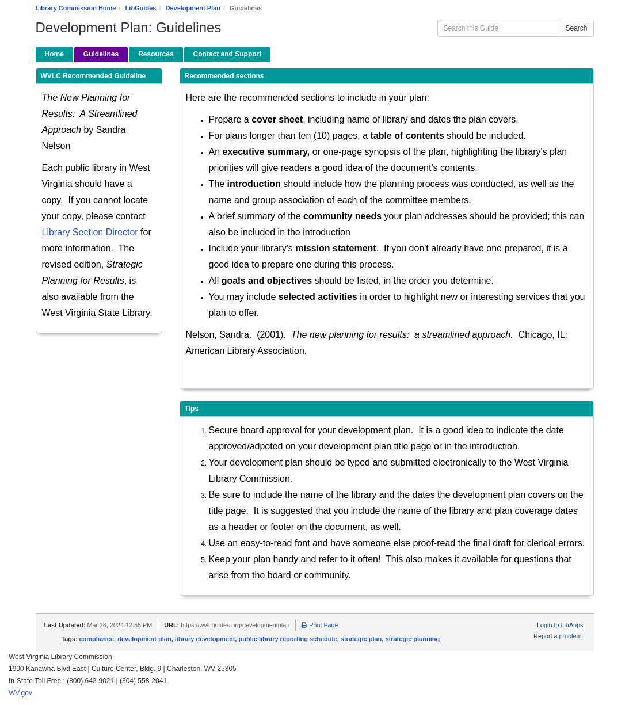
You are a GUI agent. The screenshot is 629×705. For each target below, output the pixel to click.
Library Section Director (90, 232)
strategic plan (361, 638)
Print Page (320, 625)
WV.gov (20, 693)
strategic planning (412, 638)
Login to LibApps (560, 625)
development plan (144, 638)
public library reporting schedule (287, 638)
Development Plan (193, 8)
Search (576, 28)
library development (205, 638)
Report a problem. (558, 635)
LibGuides (141, 8)
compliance (97, 638)
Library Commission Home (76, 8)
